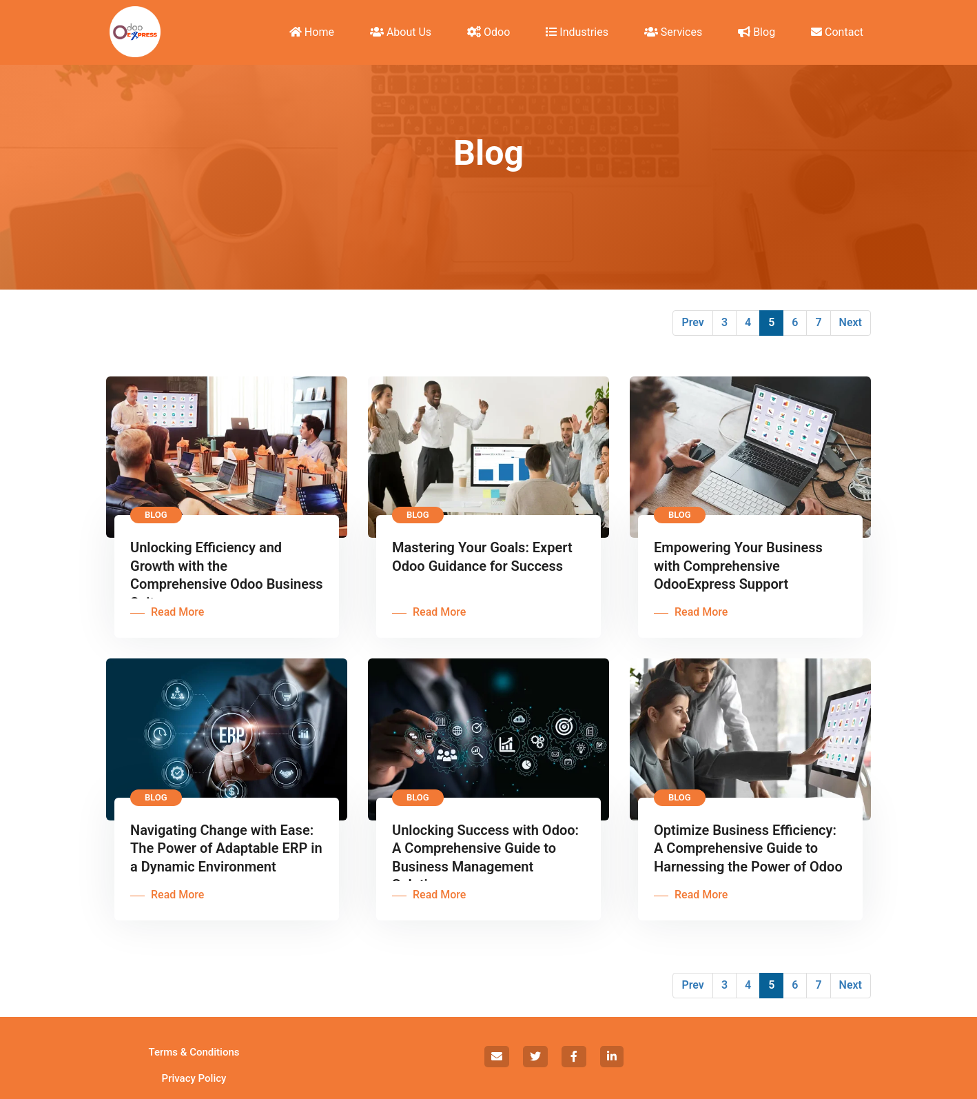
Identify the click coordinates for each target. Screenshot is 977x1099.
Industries (577, 32)
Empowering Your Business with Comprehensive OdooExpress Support (738, 565)
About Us (400, 32)
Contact (837, 32)
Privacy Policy (194, 1078)
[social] (496, 1056)
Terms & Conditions (194, 1052)
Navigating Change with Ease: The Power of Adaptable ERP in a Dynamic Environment (226, 848)
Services (673, 32)
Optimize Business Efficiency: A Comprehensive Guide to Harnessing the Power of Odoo (748, 848)
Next (850, 322)
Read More (177, 611)
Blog (756, 32)
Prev (692, 322)
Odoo (488, 32)
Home (311, 32)
